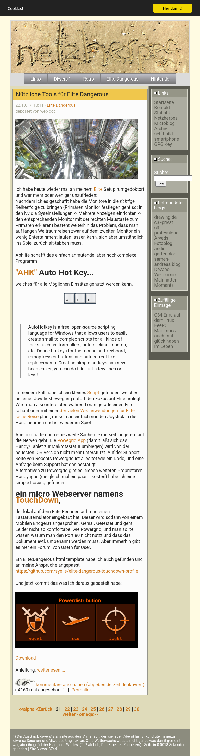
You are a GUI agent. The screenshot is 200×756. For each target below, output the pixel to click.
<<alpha (27, 709)
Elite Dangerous (61, 105)
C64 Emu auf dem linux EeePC (167, 320)
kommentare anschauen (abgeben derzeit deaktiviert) (80, 684)
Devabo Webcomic (165, 272)
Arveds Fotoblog (163, 241)
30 (136, 709)
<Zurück (45, 709)
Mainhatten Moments (165, 282)
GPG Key (163, 144)
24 (84, 709)
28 (119, 709)
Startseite (164, 102)
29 (127, 709)
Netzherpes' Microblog (166, 121)
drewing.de (165, 217)
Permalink (81, 689)
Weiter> (70, 714)
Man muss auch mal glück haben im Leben (166, 338)
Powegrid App (71, 440)
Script (93, 392)
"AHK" (26, 272)
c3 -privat (163, 222)
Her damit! (173, 8)
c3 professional (166, 230)
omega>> (88, 714)
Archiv (160, 128)
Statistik (162, 113)
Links (161, 93)
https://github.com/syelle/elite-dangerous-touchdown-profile (76, 571)
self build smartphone (166, 136)
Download (25, 658)
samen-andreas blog (167, 261)
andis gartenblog (165, 251)
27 (110, 709)
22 (67, 709)
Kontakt (162, 107)
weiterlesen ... (51, 670)
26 (101, 709)
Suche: (163, 159)
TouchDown (37, 500)
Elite (98, 189)
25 (93, 709)
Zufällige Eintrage (165, 302)
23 (75, 709)
